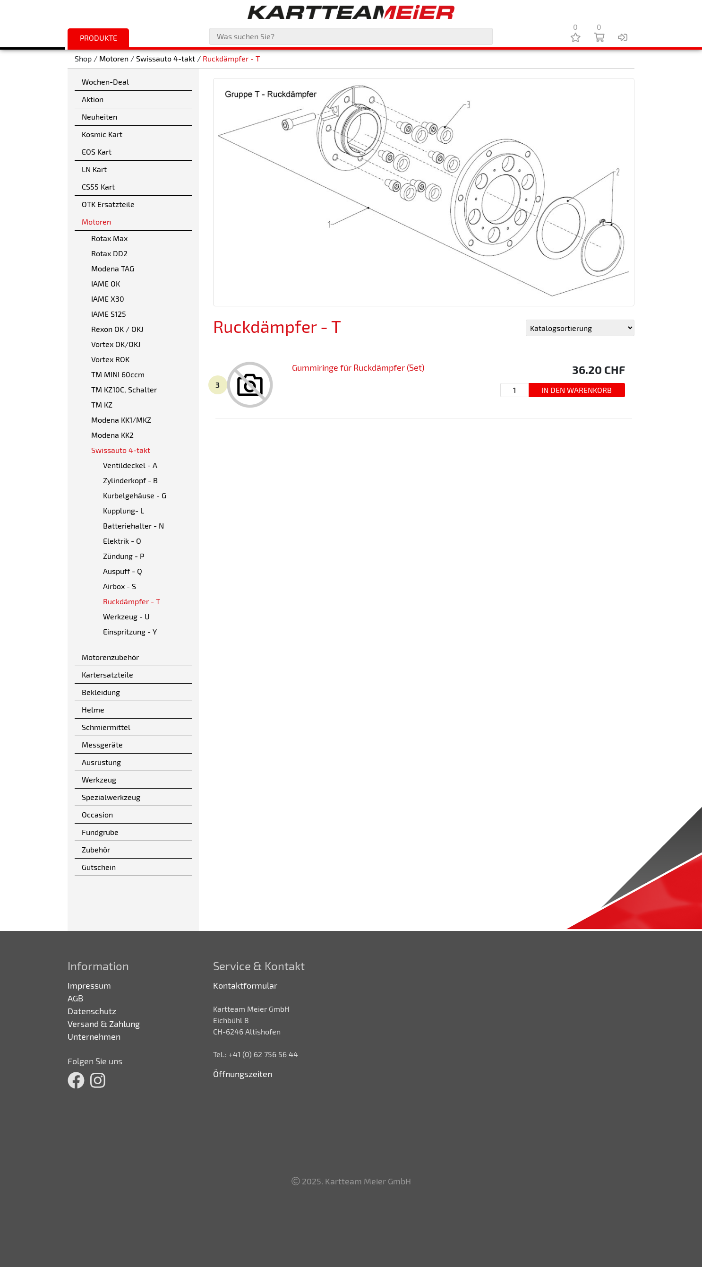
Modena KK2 (112, 434)
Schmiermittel (106, 726)
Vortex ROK (110, 359)
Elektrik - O (122, 540)
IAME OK (105, 283)
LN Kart (94, 169)
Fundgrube (100, 831)
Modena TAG (112, 268)
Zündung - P (123, 555)
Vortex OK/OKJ (115, 343)
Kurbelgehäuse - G (134, 495)
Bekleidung (101, 691)
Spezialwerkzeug (111, 796)
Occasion (97, 814)
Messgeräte (102, 744)
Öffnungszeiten (242, 1074)
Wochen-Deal (105, 81)
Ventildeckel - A (130, 465)
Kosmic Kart (102, 134)
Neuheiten (99, 116)
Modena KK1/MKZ (121, 419)
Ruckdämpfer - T (231, 58)
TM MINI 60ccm (118, 374)
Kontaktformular (245, 985)
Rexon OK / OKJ (117, 328)
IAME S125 (108, 313)
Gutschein (99, 866)
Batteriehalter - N (133, 525)
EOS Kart (96, 151)
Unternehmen (94, 1036)
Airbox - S (119, 586)
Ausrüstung (101, 761)
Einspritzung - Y (130, 631)
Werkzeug (99, 779)
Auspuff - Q (122, 570)
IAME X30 (107, 298)
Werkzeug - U (126, 616)
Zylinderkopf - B (130, 480)
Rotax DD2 (109, 253)
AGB (75, 998)
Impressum (89, 985)
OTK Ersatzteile (108, 204)
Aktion (92, 99)
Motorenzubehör (110, 656)
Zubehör (96, 849)
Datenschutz (92, 1011)
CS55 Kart (98, 186)
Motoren (113, 58)
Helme (93, 709)
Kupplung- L (123, 510)
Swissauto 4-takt (165, 58)
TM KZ (101, 404)
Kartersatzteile (107, 674)
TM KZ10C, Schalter (124, 389)
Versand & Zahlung (104, 1023)
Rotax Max (109, 238)
